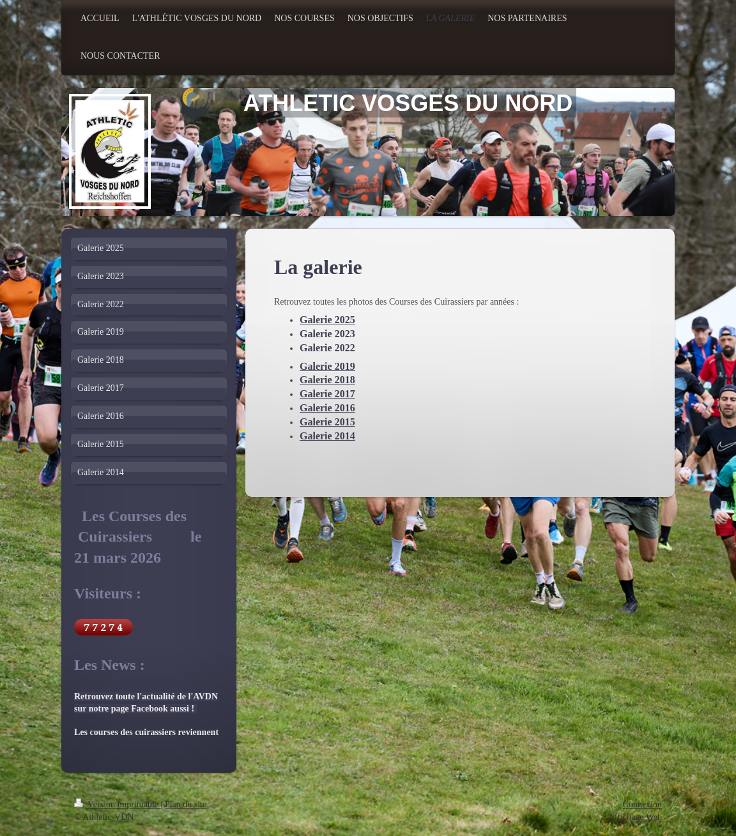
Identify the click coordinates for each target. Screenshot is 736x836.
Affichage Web (635, 817)
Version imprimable (117, 804)
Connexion (642, 804)
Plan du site (185, 804)
